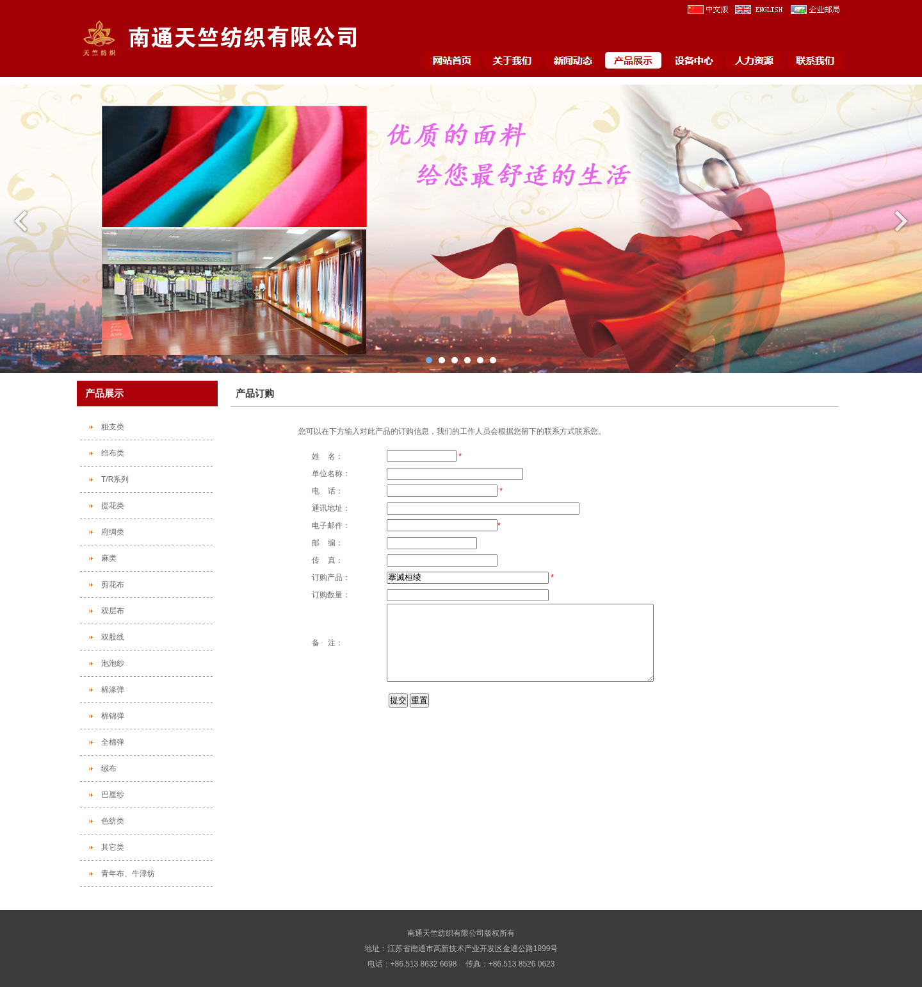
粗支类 (112, 426)
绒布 (109, 768)
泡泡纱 (112, 663)
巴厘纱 (112, 794)
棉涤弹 (112, 689)
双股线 (112, 637)
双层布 (112, 610)
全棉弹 (112, 742)
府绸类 (112, 531)
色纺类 (112, 821)
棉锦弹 (112, 715)
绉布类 (112, 453)
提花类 (112, 505)
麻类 (109, 558)
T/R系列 (115, 479)
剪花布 (112, 584)
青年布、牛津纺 (128, 873)
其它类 (112, 847)
